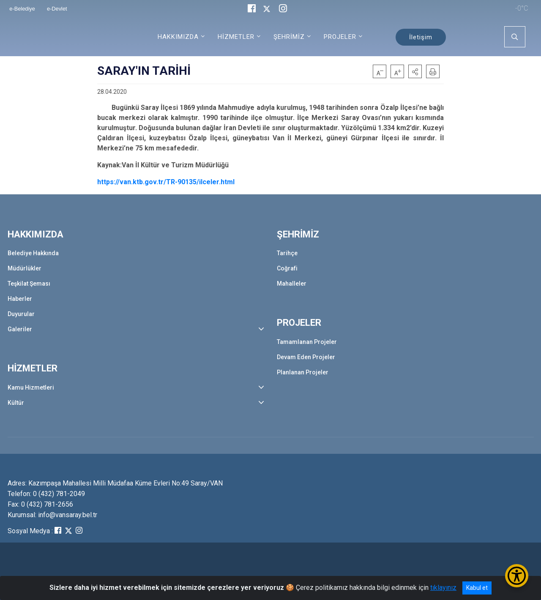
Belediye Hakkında (33, 253)
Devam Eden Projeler (306, 357)
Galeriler (20, 329)
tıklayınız (443, 588)
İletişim (420, 37)
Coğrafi (287, 268)
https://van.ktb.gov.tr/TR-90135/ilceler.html (166, 182)
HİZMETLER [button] (236, 37)
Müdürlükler (24, 268)
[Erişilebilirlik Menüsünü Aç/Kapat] (516, 575)
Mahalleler (291, 283)
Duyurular (21, 314)
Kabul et (477, 587)
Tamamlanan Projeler (307, 341)
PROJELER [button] (340, 37)
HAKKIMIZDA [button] (178, 37)
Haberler (20, 298)
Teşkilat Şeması (29, 283)
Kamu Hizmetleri (31, 387)
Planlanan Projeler (302, 372)
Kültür (16, 402)
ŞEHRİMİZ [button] (289, 37)
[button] (415, 71)
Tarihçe (287, 253)
